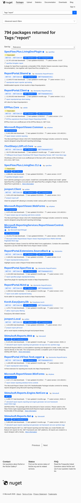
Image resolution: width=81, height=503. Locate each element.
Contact (6, 461)
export (6, 404)
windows (25, 383)
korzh (42, 302)
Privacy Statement (40, 494)
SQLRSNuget (22, 230)
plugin (19, 277)
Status (31, 461)
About (19, 494)
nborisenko (39, 74)
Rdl (57, 239)
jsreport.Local (12, 319)
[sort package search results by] (43, 47)
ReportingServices (43, 239)
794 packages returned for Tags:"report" (29, 35)
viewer (13, 136)
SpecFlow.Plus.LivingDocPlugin (23, 52)
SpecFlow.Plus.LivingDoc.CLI (21, 165)
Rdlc (59, 239)
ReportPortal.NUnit (15, 285)
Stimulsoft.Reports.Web (18, 336)
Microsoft (14, 230)
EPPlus (8, 119)
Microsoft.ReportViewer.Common (23, 127)
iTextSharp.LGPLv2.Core (18, 146)
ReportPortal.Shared (16, 73)
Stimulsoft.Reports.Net (17, 416)
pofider (27, 189)
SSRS (15, 239)
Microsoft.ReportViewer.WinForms (24, 374)
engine (34, 402)
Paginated (7, 241)
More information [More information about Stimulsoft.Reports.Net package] (31, 432)
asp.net (18, 215)
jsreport (8, 198)
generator (35, 345)
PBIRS (53, 239)
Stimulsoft (42, 336)
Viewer (34, 239)
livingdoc (16, 63)
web (29, 215)
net (40, 345)
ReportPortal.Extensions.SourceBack (26, 251)
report (21, 63)
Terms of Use (27, 494)
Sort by (7, 47)
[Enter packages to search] (37, 12)
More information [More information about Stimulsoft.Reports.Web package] (24, 352)
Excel (22, 119)
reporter (21, 82)
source (26, 260)
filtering (22, 311)
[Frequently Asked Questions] (56, 461)
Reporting (37, 119)
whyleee (50, 127)
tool (30, 345)
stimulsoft (9, 345)
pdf (17, 198)
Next (45, 445)
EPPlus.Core (11, 107)
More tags (62, 155)
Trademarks (52, 494)
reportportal (10, 82)
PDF (31, 155)
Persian (48, 155)
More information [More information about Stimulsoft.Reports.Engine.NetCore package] (31, 411)
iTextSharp (26, 155)
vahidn (25, 108)
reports (20, 345)
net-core (47, 402)
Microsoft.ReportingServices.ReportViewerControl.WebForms (34, 226)
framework (54, 402)
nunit (12, 294)
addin (16, 294)
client (23, 99)
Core (57, 155)
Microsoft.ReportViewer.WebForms (24, 206)
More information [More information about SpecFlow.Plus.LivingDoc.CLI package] (28, 184)
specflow (51, 52)
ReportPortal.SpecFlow (17, 268)
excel (20, 328)
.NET (53, 155)
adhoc (8, 311)
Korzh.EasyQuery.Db (16, 302)
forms (33, 215)
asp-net (44, 345)
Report (31, 119)
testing (29, 82)
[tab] (19, 2)
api (26, 82)
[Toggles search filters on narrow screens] (74, 21)
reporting (24, 136)
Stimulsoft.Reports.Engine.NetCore (24, 393)
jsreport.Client (12, 189)
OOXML (44, 119)
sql (52, 345)
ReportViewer (22, 239)
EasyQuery (37, 302)
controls (18, 136)
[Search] (74, 12)
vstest (21, 366)
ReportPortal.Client (15, 90)
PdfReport (9, 155)
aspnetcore (15, 119)
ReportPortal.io (48, 74)
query (17, 311)
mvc (48, 345)
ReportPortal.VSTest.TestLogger (23, 357)
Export (26, 119)
